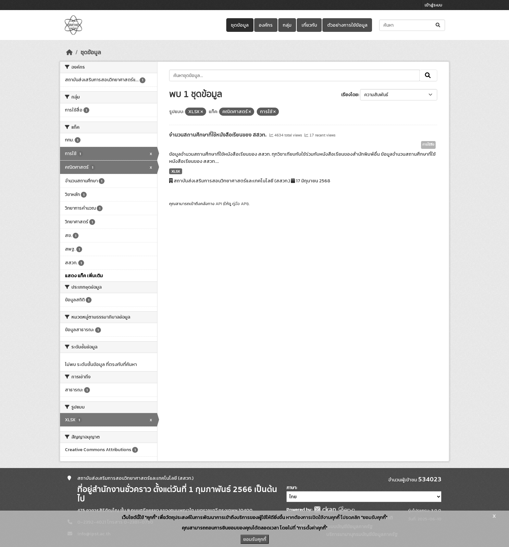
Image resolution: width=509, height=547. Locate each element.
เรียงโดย (349, 94)
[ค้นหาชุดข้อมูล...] (412, 25)
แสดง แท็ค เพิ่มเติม (84, 275)
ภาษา (291, 487)
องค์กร (266, 25)
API (219, 204)
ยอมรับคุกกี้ (254, 539)
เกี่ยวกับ (309, 25)
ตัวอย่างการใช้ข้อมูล (347, 25)
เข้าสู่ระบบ (433, 5)
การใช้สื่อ (428, 144)
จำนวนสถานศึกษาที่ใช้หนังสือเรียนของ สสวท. (218, 135)
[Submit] (438, 25)
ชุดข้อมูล (240, 25)
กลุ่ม (287, 25)
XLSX (175, 171)
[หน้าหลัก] (69, 52)
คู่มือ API (239, 204)
